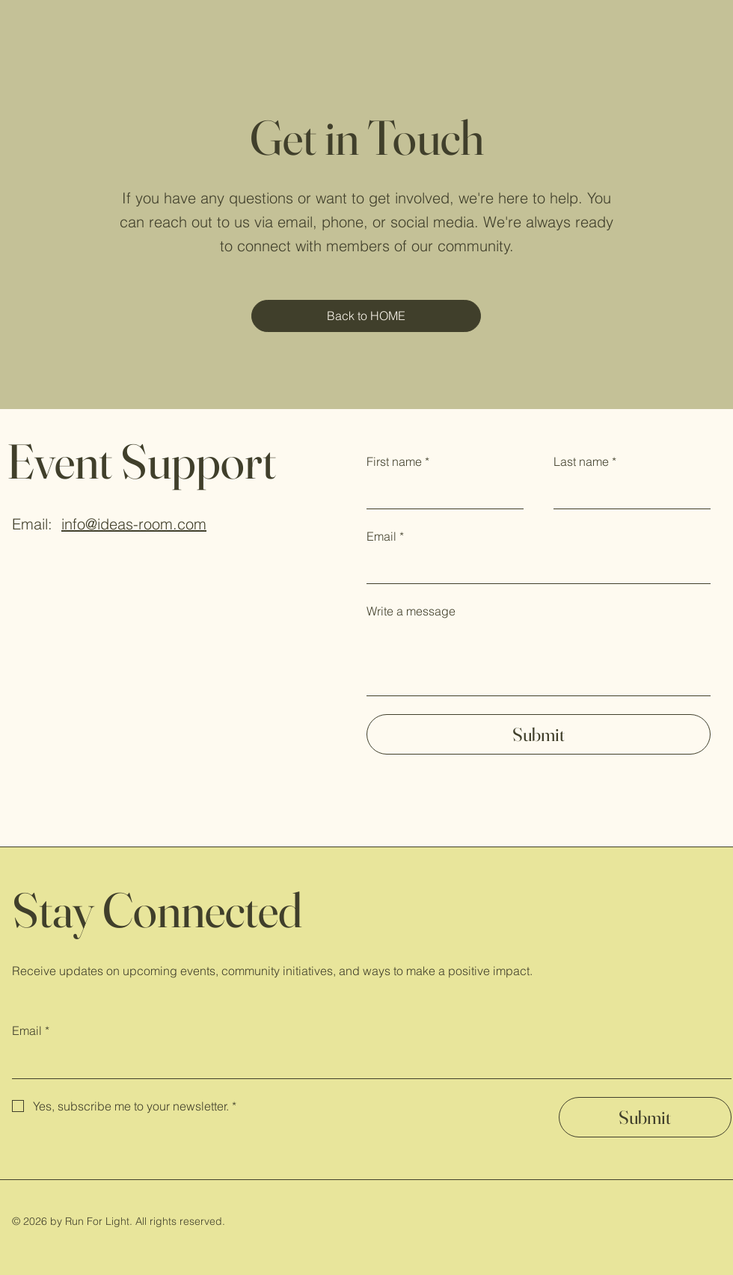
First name (397, 462)
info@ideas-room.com (133, 523)
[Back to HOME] (366, 316)
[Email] (534, 568)
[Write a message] (538, 661)
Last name (584, 462)
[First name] (440, 493)
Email (385, 537)
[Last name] (627, 493)
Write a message (411, 610)
